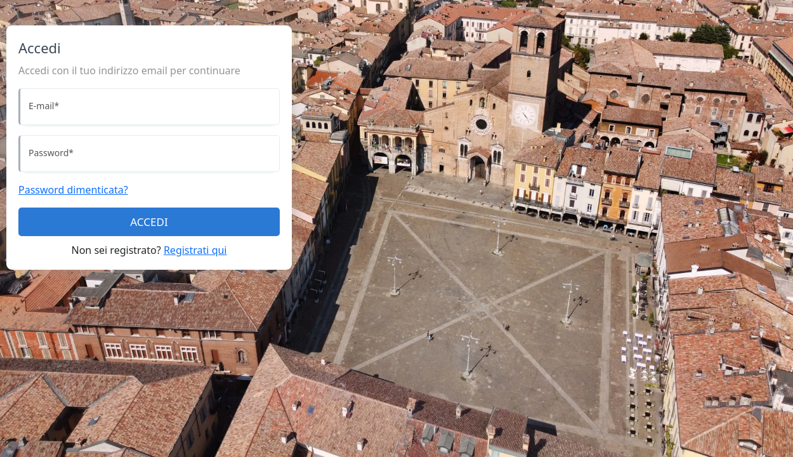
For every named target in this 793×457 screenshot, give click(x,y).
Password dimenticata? (73, 190)
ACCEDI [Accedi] (148, 222)
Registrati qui (195, 250)
